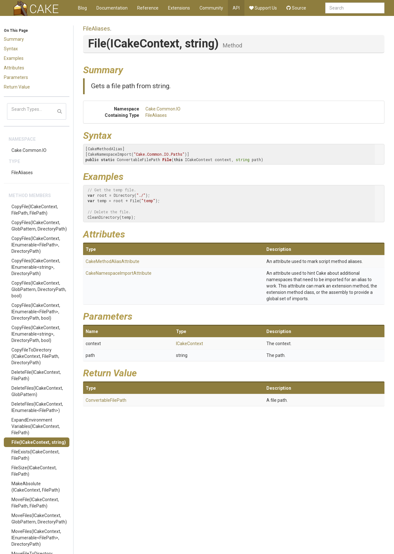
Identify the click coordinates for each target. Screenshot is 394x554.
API (236, 8)
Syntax (11, 48)
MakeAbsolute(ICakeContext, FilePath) (35, 487)
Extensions (179, 8)
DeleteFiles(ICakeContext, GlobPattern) (37, 391)
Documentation (112, 8)
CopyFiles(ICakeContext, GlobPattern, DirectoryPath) (39, 225)
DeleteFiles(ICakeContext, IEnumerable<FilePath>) (37, 407)
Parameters (16, 77)
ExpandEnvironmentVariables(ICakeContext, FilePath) (35, 426)
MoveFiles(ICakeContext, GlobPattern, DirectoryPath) (39, 518)
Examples (14, 58)
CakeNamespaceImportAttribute (118, 273)
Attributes (14, 67)
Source (296, 8)
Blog (82, 8)
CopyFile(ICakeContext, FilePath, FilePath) (34, 210)
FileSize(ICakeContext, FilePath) (34, 471)
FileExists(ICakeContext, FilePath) (35, 455)
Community (211, 8)
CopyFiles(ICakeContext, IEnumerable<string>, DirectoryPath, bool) (35, 334)
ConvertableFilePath (106, 400)
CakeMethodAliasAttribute (112, 261)
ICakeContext (189, 343)
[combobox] (354, 8)
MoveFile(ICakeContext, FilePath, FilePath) (35, 502)
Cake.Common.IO (28, 150)
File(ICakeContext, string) (38, 442)
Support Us (263, 8)
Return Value (17, 86)
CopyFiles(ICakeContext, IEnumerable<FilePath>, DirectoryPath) (35, 245)
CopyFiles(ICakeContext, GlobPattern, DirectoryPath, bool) (38, 289)
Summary (14, 39)
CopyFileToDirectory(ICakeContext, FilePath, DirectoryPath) (35, 356)
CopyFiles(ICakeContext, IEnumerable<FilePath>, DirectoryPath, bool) (35, 312)
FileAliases (22, 172)
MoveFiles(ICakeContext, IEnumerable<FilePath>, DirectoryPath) (36, 538)
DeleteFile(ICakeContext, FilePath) (36, 375)
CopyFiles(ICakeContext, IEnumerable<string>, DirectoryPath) (35, 267)
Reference (147, 8)
